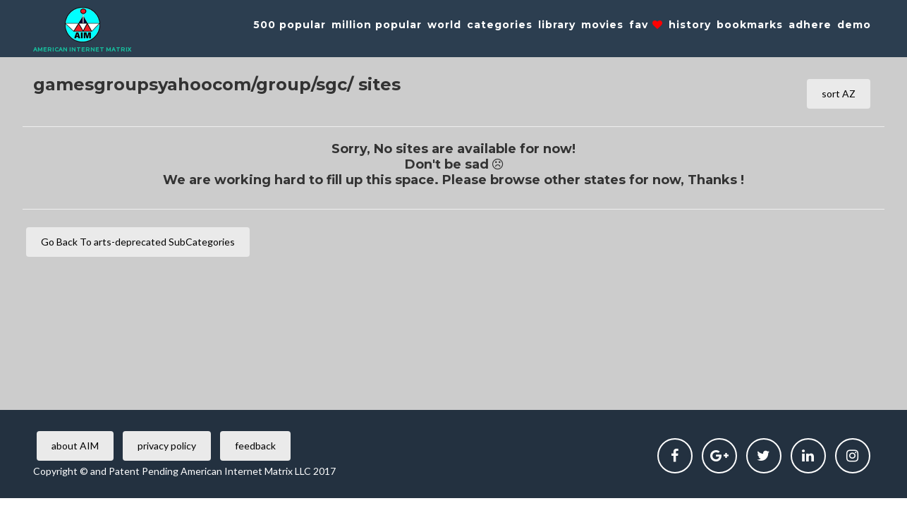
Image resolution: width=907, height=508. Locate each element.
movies (602, 24)
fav (646, 24)
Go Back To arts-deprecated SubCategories (138, 242)
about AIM (75, 446)
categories (499, 24)
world (444, 24)
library (557, 24)
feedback (255, 446)
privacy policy (167, 446)
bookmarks (750, 24)
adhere (810, 24)
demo (854, 24)
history (690, 24)
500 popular (289, 24)
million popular (376, 24)
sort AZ (839, 93)
